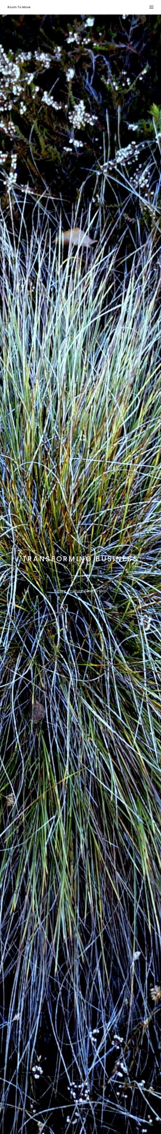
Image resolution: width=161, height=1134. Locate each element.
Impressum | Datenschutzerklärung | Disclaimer (113, 1109)
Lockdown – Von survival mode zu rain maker (130, 1040)
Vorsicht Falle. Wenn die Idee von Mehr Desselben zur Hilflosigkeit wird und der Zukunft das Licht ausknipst (130, 1011)
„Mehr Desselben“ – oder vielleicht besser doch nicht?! (130, 1059)
